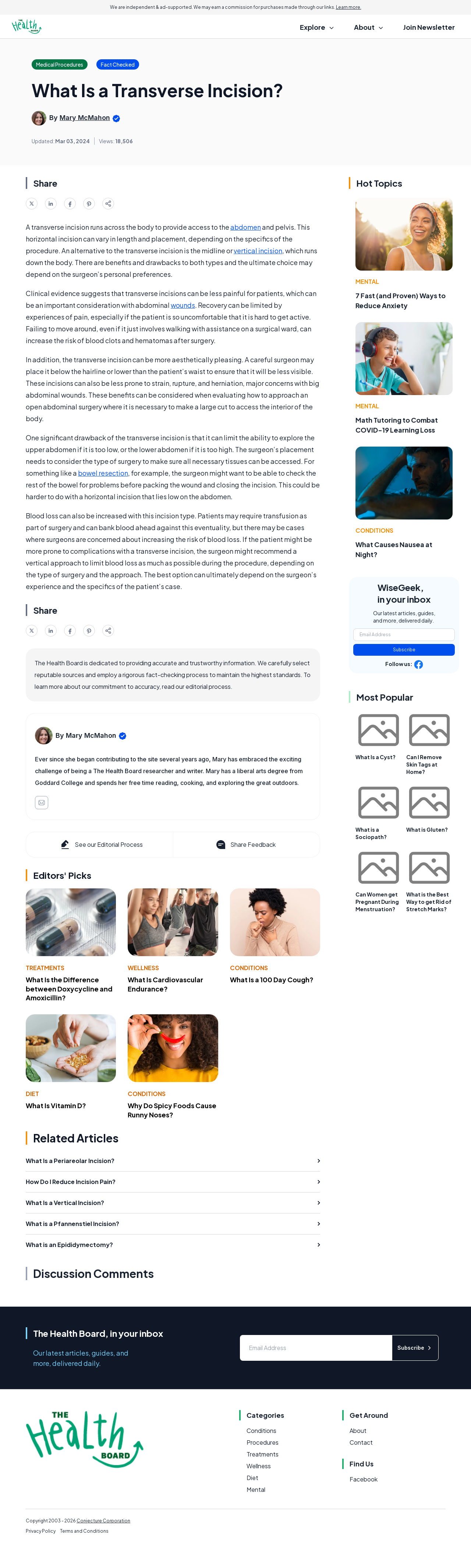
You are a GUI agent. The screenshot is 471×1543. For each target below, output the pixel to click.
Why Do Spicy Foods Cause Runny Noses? (172, 1110)
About (358, 1430)
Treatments (45, 968)
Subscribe (404, 649)
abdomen (245, 227)
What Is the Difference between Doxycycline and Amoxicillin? (69, 988)
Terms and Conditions (84, 1531)
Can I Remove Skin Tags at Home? (424, 764)
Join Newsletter (429, 27)
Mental (367, 281)
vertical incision (258, 250)
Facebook (364, 1479)
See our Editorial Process (101, 844)
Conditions (249, 968)
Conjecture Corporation (103, 1520)
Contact (361, 1442)
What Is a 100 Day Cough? (272, 979)
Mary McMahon (85, 117)
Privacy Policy (41, 1531)
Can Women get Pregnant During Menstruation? (377, 901)
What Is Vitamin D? (56, 1105)
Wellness (143, 968)
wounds (183, 305)
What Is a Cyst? (375, 757)
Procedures (263, 1442)
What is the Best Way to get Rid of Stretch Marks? (428, 901)
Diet (32, 1094)
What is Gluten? (427, 829)
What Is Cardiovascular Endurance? (165, 984)
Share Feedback (245, 844)
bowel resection (103, 473)
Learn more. (348, 7)
